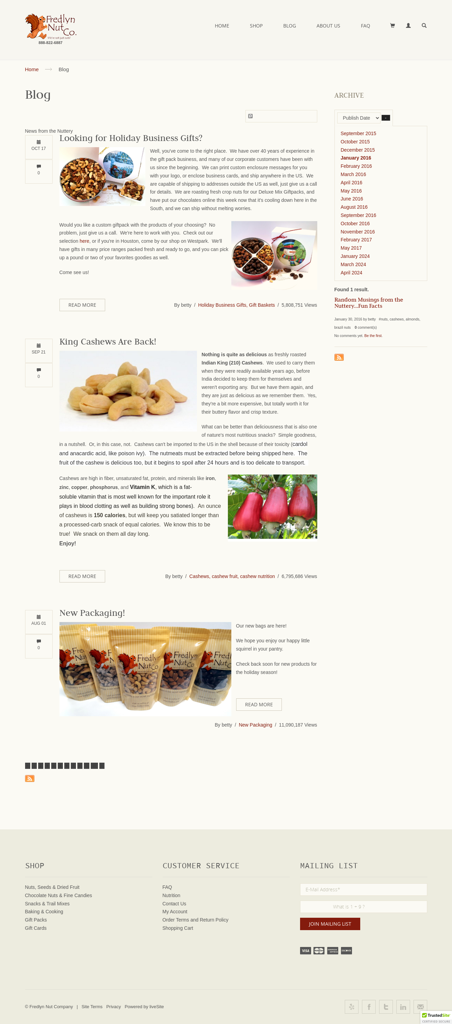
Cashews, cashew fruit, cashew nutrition (232, 576)
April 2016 (351, 182)
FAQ (365, 25)
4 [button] (54, 765)
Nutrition (171, 895)
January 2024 (355, 256)
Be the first (373, 336)
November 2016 (358, 232)
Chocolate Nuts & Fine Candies (58, 895)
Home (222, 25)
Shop (256, 25)
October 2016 (355, 223)
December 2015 (358, 150)
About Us (328, 25)
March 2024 (353, 264)
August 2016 (354, 207)
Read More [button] (82, 305)
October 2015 (355, 141)
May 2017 (351, 248)
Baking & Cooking (44, 911)
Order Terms (176, 920)
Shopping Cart (178, 928)
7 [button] (73, 765)
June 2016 (352, 198)
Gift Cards (36, 928)
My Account (175, 911)
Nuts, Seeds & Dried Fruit (52, 887)
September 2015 (358, 133)
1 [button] (34, 765)
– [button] (386, 118)
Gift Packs (36, 920)
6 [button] (67, 765)
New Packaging (255, 725)
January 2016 (356, 158)
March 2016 (353, 174)
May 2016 (351, 191)
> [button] (102, 765)
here (84, 241)
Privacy (113, 1006)
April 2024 (351, 272)
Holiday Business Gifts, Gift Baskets (236, 305)
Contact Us (174, 903)
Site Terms (91, 1006)
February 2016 (356, 166)
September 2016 (358, 215)
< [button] (28, 765)
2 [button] (41, 765)
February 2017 (356, 239)
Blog (289, 25)
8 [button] (80, 765)
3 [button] (47, 765)
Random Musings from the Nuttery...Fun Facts (368, 303)
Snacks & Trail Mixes (47, 903)
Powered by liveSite (144, 1006)
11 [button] (94, 765)
